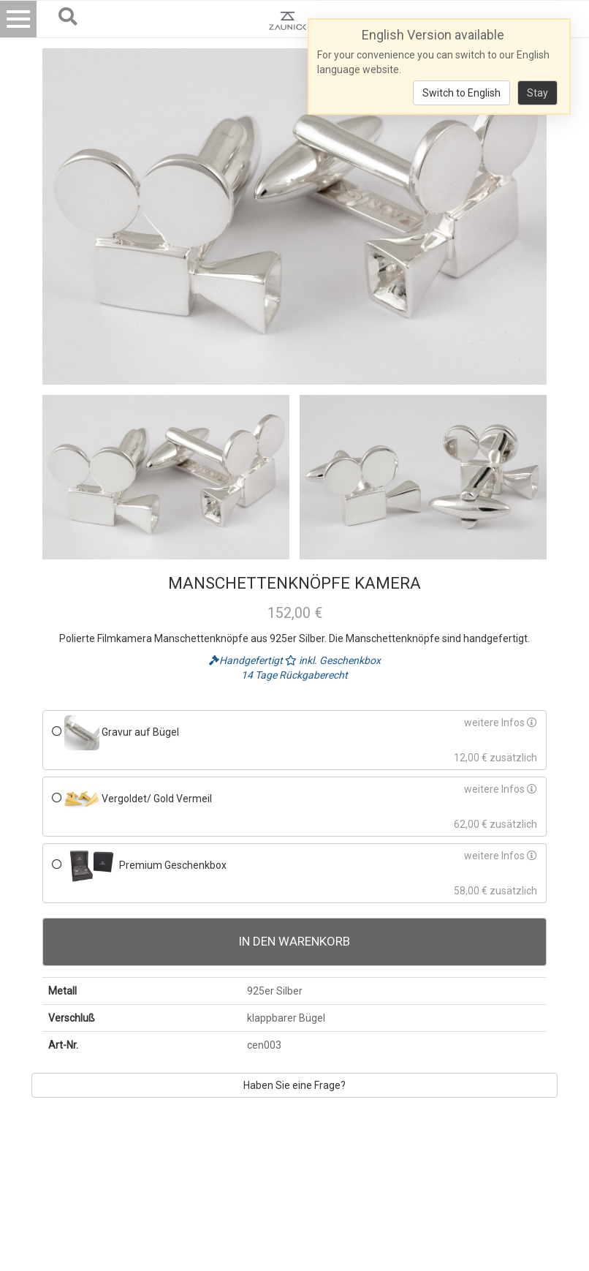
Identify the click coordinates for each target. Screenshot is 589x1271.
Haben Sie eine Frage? (294, 1085)
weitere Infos (500, 722)
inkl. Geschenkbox (333, 660)
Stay (537, 93)
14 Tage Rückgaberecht (294, 675)
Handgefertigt (247, 660)
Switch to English (461, 93)
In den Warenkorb (294, 941)
